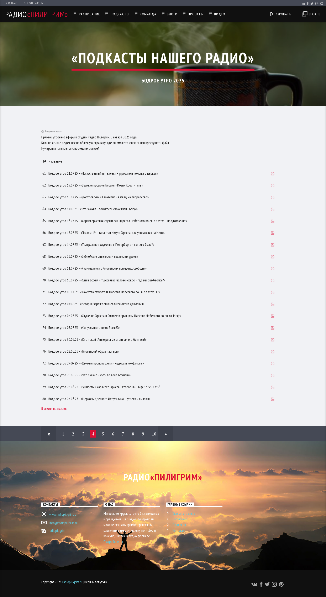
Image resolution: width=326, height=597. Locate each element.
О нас (11, 3)
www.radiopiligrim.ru (62, 514)
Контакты (33, 3)
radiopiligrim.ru (72, 582)
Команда (148, 14)
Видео (219, 14)
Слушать (280, 14)
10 (154, 434)
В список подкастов (54, 408)
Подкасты (120, 14)
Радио (36, 14)
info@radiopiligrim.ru (63, 522)
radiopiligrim (57, 530)
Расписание (89, 14)
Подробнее (113, 542)
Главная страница (184, 513)
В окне (311, 14)
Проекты (196, 14)
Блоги (172, 14)
